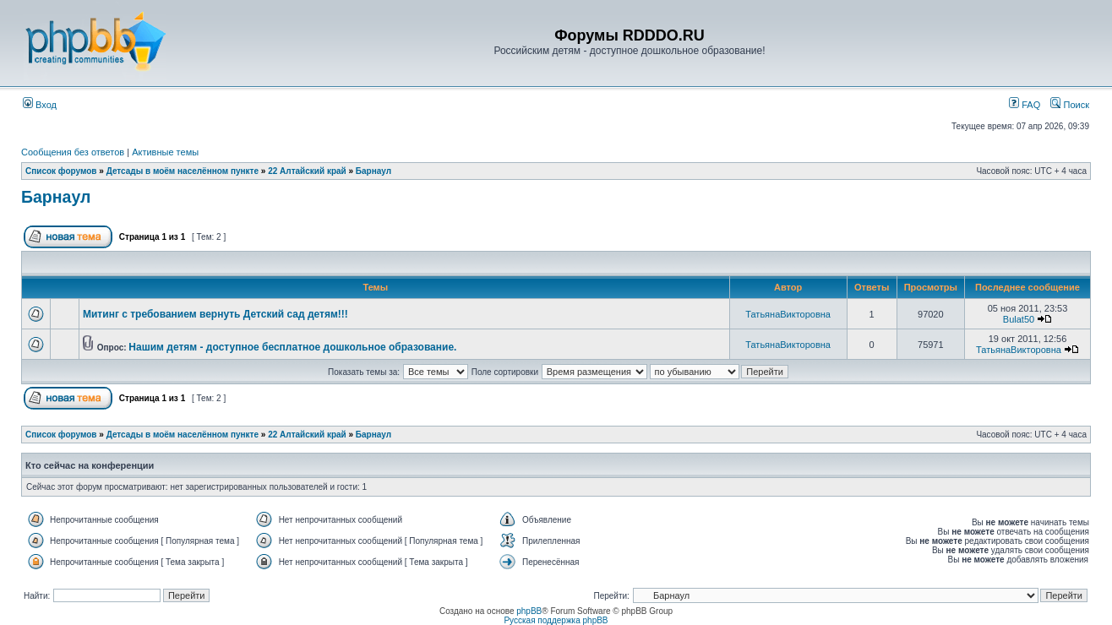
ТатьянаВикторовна (788, 314)
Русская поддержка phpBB (556, 620)
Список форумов (61, 171)
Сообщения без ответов (72, 152)
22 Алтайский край (307, 171)
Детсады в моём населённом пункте (182, 171)
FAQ (1024, 105)
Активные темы (165, 152)
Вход (40, 105)
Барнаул (373, 171)
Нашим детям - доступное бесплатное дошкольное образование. (292, 347)
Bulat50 (1018, 319)
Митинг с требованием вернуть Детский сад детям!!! (215, 314)
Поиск (1069, 105)
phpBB (529, 611)
